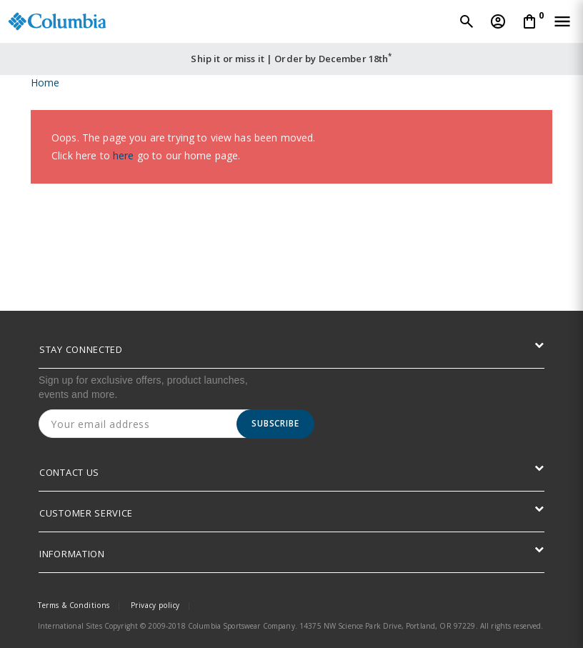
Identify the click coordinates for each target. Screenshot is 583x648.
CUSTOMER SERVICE (86, 513)
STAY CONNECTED (81, 349)
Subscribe (275, 423)
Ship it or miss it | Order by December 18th (291, 58)
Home (45, 82)
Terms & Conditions (74, 605)
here (123, 155)
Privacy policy (155, 605)
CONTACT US (69, 472)
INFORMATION (72, 553)
